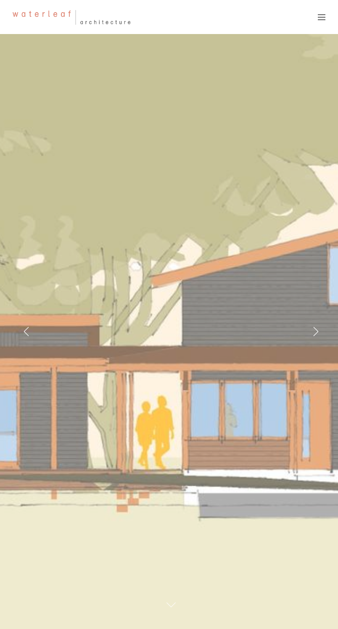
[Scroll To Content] (171, 604)
